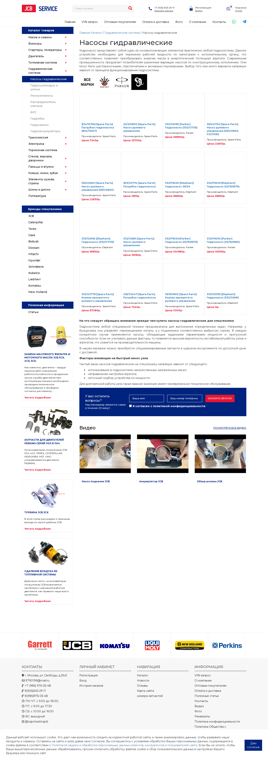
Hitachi (33, 254)
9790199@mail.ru (35, 680)
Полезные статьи (207, 696)
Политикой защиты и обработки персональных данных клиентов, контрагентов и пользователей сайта (124, 745)
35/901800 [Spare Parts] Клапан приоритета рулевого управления (181, 297)
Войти (198, 10)
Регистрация (203, 7)
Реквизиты (202, 716)
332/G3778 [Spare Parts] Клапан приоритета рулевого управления (98, 297)
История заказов (91, 685)
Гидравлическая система (40, 71)
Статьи (33, 312)
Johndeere (36, 266)
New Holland (37, 292)
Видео (199, 706)
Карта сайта (145, 691)
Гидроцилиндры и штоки (44, 87)
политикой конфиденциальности (179, 406)
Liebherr (34, 279)
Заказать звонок (163, 10)
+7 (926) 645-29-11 (164, 7)
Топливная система (42, 62)
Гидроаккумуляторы (45, 131)
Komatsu (34, 285)
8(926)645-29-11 (34, 691)
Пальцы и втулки (41, 166)
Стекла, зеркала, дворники (40, 158)
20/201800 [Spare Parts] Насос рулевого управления (139, 127)
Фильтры (35, 43)
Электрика (36, 144)
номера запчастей (150, 696)
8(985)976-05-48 (35, 696)
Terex (32, 229)
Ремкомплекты (41, 95)
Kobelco (34, 273)
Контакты (219, 22)
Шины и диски (39, 189)
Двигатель (36, 56)
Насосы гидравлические (48, 79)
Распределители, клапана (43, 104)
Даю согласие (253, 745)
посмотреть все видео (229, 427)
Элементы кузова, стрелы (41, 181)
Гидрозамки (39, 125)
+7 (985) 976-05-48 (36, 685)
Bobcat (33, 241)
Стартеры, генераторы (45, 50)
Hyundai (34, 260)
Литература (37, 196)
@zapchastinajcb (35, 721)
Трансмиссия (38, 137)
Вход (83, 680)
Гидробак (37, 118)
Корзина (240, 7)
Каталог (96, 33)
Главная (70, 22)
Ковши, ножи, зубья (43, 173)
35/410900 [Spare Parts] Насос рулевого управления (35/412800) (98, 186)
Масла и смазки (40, 37)
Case (31, 235)
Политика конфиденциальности (217, 721)
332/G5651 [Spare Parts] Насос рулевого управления (138, 242)
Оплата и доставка (155, 22)
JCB (31, 216)
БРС (33, 112)
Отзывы (142, 685)
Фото (179, 22)
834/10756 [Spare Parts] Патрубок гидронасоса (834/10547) (98, 127)
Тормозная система (42, 150)
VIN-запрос (90, 22)
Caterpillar (35, 222)
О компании (197, 22)
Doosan (33, 248)
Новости (143, 680)
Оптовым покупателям (120, 22)
